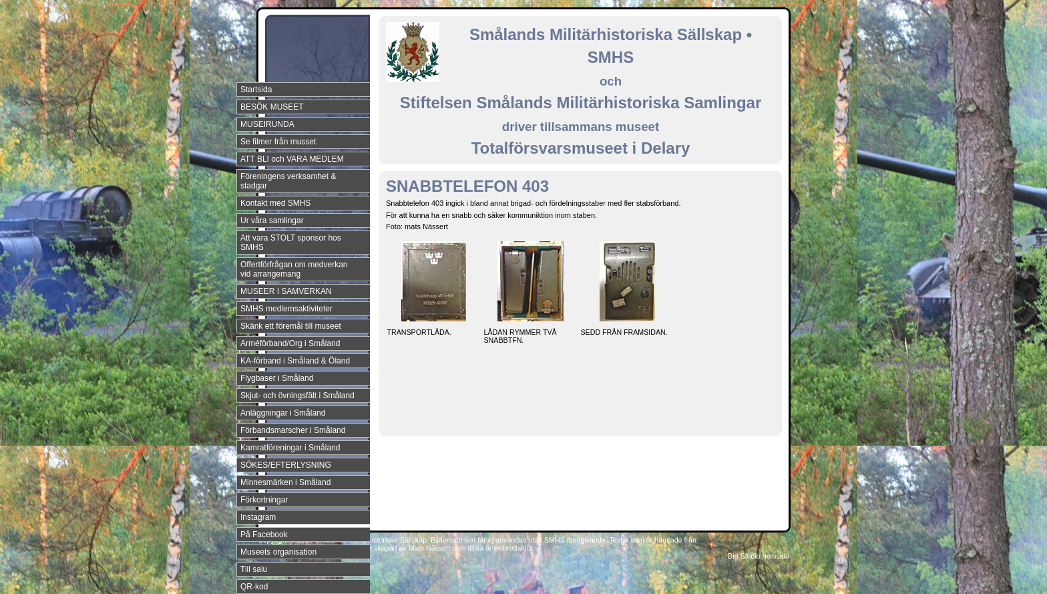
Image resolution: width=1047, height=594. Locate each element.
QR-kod (254, 586)
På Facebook (264, 534)
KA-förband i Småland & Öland (295, 360)
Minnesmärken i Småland (285, 482)
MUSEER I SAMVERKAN (286, 291)
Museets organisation (278, 552)
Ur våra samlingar (272, 220)
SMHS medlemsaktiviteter (286, 308)
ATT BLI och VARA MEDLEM (292, 159)
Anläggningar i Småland (282, 413)
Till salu (253, 569)
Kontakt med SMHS (275, 203)
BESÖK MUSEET (272, 107)
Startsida (256, 89)
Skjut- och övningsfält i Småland (297, 395)
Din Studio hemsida (758, 556)
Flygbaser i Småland (276, 378)
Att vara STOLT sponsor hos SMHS (290, 242)
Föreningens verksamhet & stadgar (288, 181)
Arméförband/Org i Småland (290, 343)
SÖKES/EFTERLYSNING (285, 465)
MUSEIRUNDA (267, 124)
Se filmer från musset (278, 141)
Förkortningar (264, 499)
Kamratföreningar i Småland (290, 447)
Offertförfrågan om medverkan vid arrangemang (294, 269)
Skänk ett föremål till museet (290, 326)
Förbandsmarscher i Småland (292, 430)
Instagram (258, 517)
